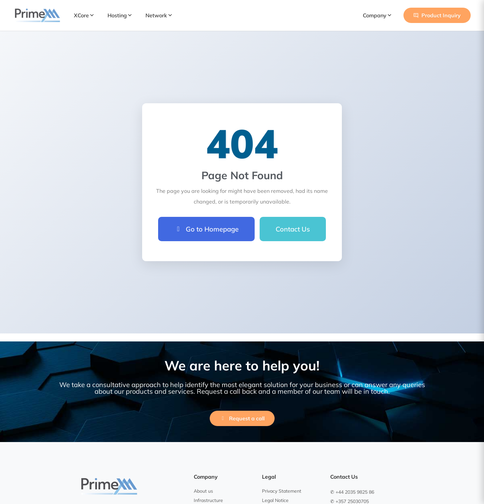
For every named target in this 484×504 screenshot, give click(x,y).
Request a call (242, 418)
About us (203, 491)
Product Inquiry (437, 15)
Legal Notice (275, 500)
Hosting (119, 15)
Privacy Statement (281, 491)
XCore (84, 15)
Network (158, 15)
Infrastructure (208, 500)
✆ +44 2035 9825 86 (352, 492)
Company (377, 15)
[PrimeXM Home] (37, 15)
